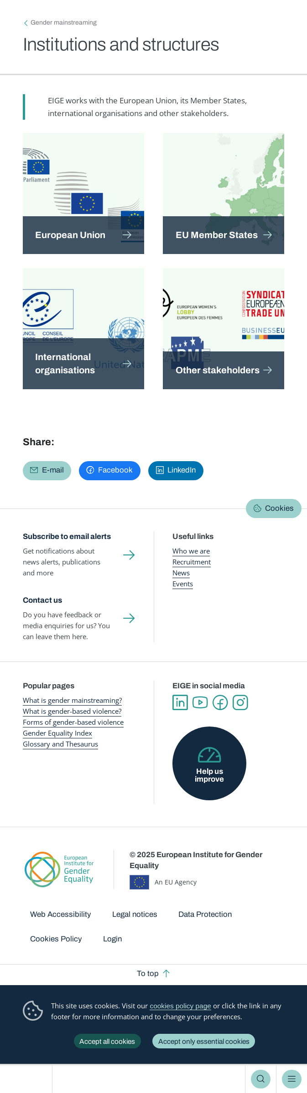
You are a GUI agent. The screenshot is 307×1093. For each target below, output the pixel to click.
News (181, 573)
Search (260, 1079)
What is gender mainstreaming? (72, 700)
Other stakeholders (218, 370)
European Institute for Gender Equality (28, 1079)
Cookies (279, 508)
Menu (291, 1079)
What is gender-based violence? (72, 711)
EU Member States (217, 235)
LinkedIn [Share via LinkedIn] (181, 470)
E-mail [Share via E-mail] (53, 470)
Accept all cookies (107, 1041)
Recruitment (191, 562)
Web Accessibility (60, 914)
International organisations (65, 363)
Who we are (191, 551)
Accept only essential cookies (204, 1041)
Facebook (220, 703)
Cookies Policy (56, 939)
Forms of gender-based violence (73, 722)
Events (182, 584)
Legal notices (134, 914)
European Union (70, 235)
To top (148, 973)
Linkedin (180, 703)
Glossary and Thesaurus (60, 744)
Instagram (240, 703)
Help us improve (209, 775)
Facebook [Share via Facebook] (115, 470)
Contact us (42, 600)
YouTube (200, 703)
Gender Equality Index (57, 733)
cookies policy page (180, 1006)
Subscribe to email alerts (67, 536)
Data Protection (205, 914)
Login (112, 939)
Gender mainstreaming (64, 22)
